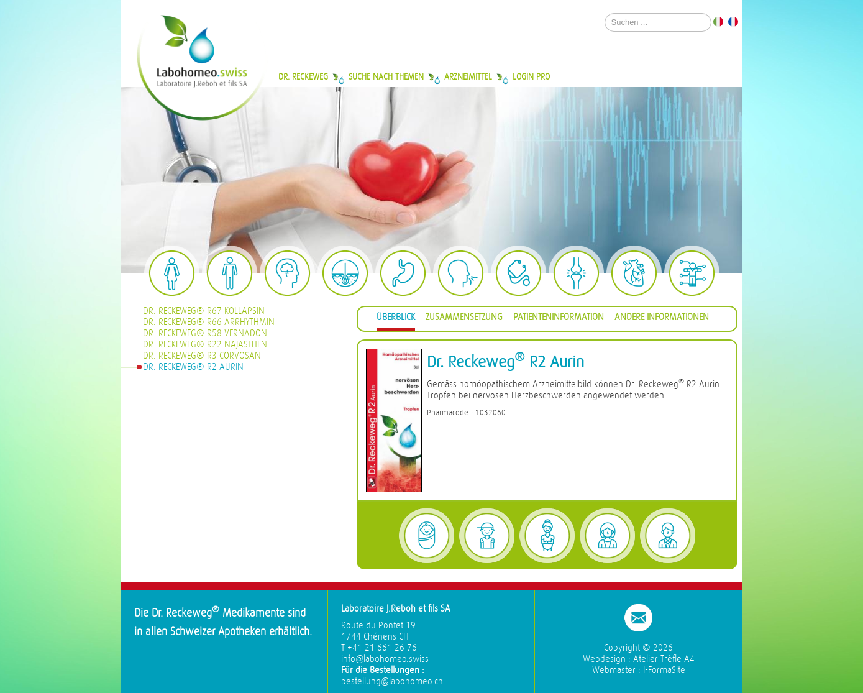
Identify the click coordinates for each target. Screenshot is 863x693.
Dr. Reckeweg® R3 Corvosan (202, 356)
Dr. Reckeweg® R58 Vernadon (205, 333)
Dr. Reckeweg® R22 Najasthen (205, 344)
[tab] (396, 319)
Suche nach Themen (386, 76)
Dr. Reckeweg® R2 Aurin (193, 367)
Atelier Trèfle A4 (664, 659)
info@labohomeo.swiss (385, 659)
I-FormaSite (664, 670)
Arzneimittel (468, 76)
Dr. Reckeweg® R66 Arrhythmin (209, 322)
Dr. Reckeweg (303, 76)
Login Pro (531, 76)
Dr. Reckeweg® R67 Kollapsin (204, 311)
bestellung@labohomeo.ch (392, 681)
